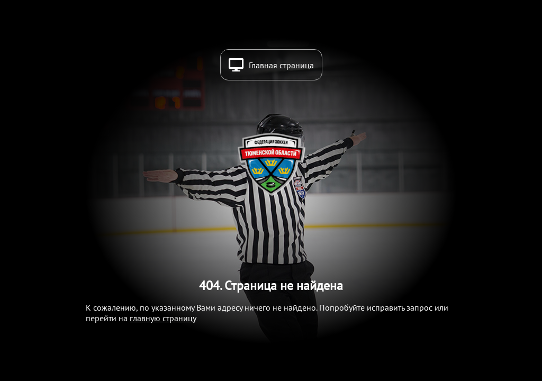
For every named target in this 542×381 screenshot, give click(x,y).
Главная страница (281, 65)
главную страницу (163, 318)
